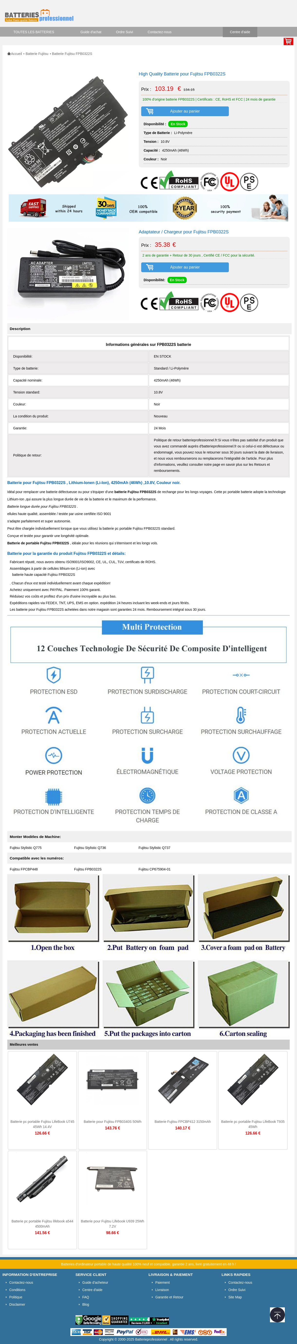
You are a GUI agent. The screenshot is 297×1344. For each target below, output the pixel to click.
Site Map (235, 1297)
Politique (15, 1297)
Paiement (162, 1282)
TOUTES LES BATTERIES (33, 32)
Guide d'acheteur (95, 1282)
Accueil (16, 54)
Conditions (17, 1290)
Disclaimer (17, 1304)
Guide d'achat (91, 32)
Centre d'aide (240, 32)
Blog (85, 1304)
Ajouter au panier (185, 111)
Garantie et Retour (169, 1297)
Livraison (162, 1290)
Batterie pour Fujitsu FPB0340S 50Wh (112, 1122)
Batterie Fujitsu (37, 54)
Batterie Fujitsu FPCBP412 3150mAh (183, 1122)
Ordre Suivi (124, 32)
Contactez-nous (160, 32)
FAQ (85, 1297)
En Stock (178, 124)
